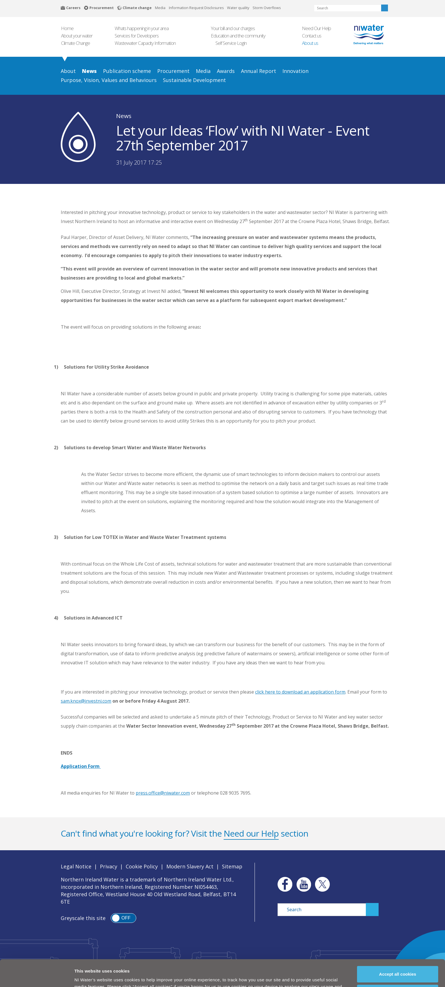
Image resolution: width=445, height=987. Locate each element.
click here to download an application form (300, 692)
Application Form (81, 766)
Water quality (238, 7)
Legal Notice (76, 866)
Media (160, 7)
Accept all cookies (397, 948)
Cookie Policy (142, 866)
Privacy (108, 866)
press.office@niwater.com (163, 793)
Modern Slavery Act (189, 866)
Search (384, 8)
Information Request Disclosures (196, 7)
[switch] (123, 918)
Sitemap (232, 866)
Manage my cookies (397, 967)
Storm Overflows (267, 7)
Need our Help (251, 833)
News (123, 116)
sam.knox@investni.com (86, 701)
